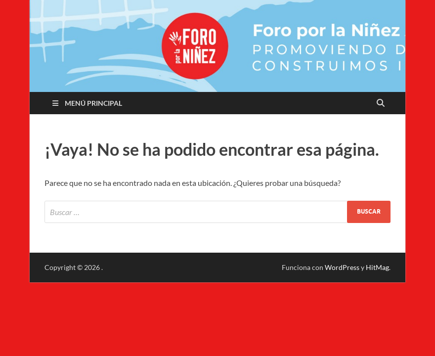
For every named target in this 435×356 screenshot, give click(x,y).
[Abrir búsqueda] (380, 103)
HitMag (377, 267)
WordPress (342, 267)
